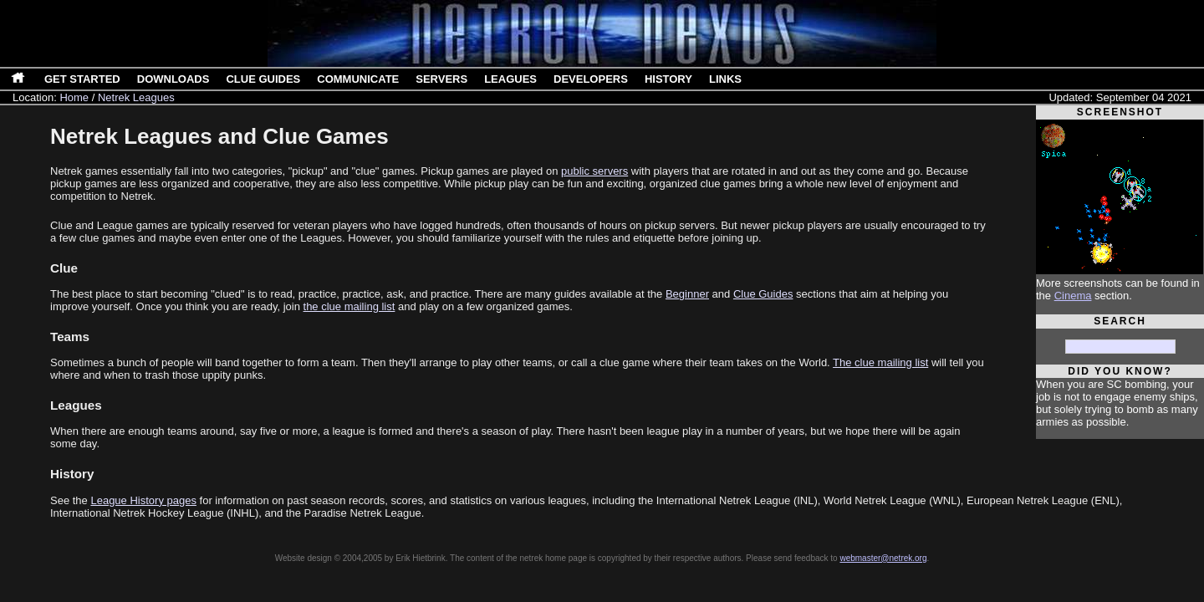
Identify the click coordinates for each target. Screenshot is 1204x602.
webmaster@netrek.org (882, 558)
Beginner (687, 294)
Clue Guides (263, 79)
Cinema (1073, 295)
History (668, 79)
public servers (594, 171)
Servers (441, 79)
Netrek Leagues (136, 97)
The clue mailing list (880, 362)
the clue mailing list (349, 306)
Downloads (173, 79)
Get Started (82, 79)
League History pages (143, 500)
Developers (591, 79)
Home (74, 97)
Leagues (510, 79)
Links (725, 79)
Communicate (358, 79)
